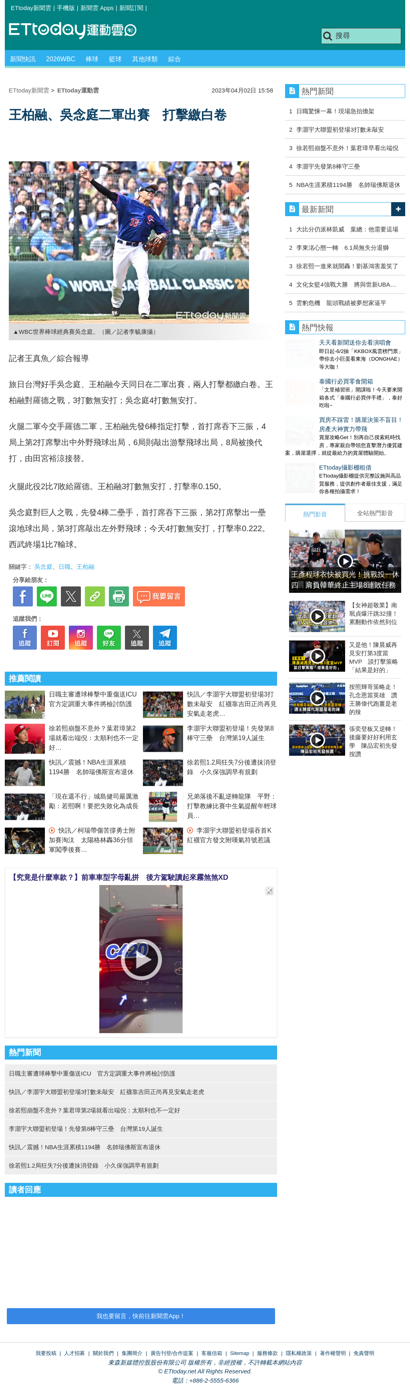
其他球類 (145, 59)
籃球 (115, 59)
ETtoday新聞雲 (31, 7)
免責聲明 (364, 1353)
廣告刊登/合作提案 (172, 1353)
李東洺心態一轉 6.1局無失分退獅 (342, 247)
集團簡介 (132, 1353)
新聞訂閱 (131, 7)
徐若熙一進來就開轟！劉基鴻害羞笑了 (347, 266)
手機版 (66, 7)
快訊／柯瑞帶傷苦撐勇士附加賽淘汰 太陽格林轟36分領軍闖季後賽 (92, 840)
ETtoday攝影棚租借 (311, 451)
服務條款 (267, 1353)
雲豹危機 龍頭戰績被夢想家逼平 (341, 302)
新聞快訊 (23, 59)
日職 (64, 566)
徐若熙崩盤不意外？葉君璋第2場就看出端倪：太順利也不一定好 (94, 738)
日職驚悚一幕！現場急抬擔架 (335, 111)
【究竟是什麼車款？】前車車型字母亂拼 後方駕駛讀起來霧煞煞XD (118, 877)
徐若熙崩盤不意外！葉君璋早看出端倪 (347, 148)
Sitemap (239, 1353)
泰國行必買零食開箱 (312, 373)
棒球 (92, 59)
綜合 (174, 59)
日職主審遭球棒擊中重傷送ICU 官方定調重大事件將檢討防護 (92, 1073)
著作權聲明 (333, 1353)
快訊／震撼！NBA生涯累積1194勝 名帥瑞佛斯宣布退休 (85, 1147)
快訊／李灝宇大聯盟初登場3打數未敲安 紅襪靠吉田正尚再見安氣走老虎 (232, 704)
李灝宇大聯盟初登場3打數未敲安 (340, 129)
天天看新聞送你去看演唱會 (321, 342)
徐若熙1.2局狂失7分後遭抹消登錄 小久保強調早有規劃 (84, 1165)
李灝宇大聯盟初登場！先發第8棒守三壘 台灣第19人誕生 (86, 1128)
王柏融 (85, 566)
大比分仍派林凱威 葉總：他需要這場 (347, 229)
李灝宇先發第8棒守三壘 (328, 166)
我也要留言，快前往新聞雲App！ (140, 1316)
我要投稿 (46, 1353)
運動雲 (79, 31)
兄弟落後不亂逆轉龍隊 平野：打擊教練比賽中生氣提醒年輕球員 (232, 806)
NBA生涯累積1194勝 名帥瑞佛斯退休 (348, 184)
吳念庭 (43, 566)
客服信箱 (211, 1353)
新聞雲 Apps (97, 7)
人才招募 (74, 1353)
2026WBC (60, 59)
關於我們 (103, 1353)
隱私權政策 (299, 1353)
